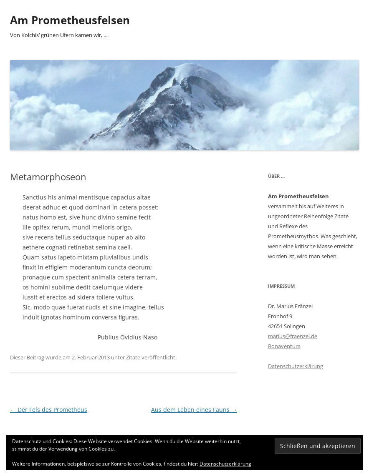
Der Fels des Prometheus (48, 410)
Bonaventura (284, 346)
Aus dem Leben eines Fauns (194, 410)
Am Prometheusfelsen (70, 19)
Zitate (133, 357)
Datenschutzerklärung (295, 366)
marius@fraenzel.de (292, 336)
